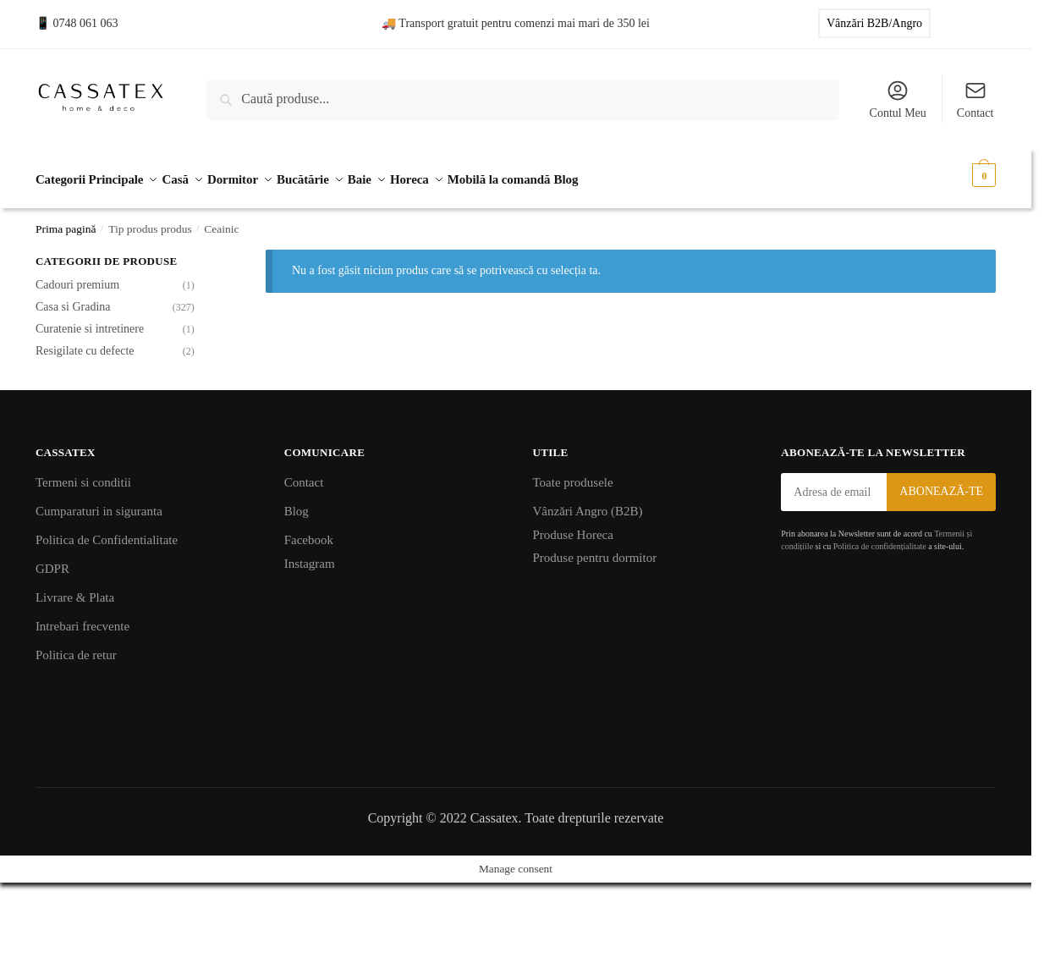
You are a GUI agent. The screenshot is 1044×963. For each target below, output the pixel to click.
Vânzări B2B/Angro (874, 23)
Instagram (309, 555)
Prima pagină (66, 220)
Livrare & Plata (75, 590)
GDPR (52, 561)
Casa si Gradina (73, 299)
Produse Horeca (573, 526)
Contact (975, 99)
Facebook (308, 532)
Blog (296, 503)
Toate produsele (573, 475)
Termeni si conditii (83, 475)
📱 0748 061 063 (77, 23)
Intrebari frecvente (82, 618)
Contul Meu (898, 99)
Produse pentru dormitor (595, 550)
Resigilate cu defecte (85, 342)
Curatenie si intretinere (90, 320)
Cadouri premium (77, 277)
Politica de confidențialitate (879, 538)
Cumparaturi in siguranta (99, 503)
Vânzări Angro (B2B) (588, 503)
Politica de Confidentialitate (107, 532)
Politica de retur (76, 647)
